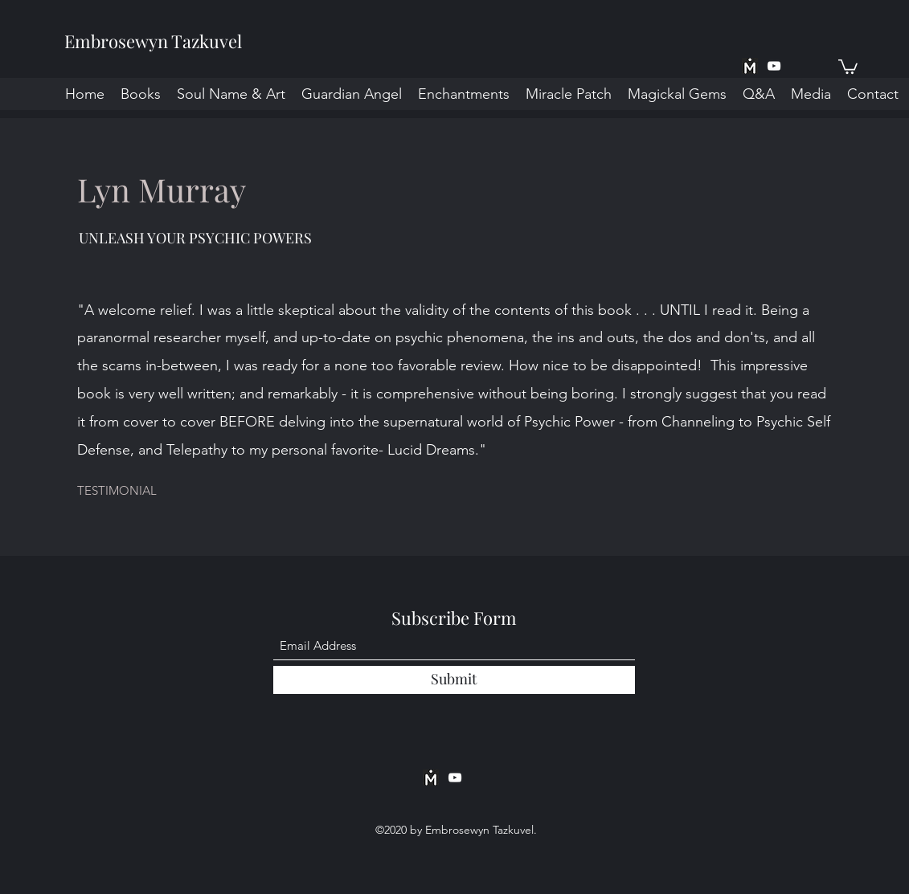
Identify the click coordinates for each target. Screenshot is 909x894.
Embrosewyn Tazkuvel (153, 41)
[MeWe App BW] (750, 66)
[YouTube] (774, 66)
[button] (848, 66)
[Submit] (454, 680)
